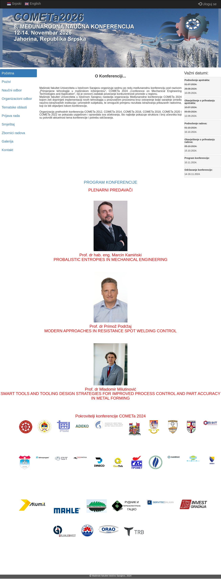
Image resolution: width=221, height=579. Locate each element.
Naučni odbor (12, 90)
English (33, 4)
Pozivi (6, 81)
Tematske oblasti (14, 107)
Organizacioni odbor (17, 99)
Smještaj (8, 124)
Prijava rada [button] (11, 116)
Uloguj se (207, 4)
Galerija (7, 141)
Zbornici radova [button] (13, 133)
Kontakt (7, 150)
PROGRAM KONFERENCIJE (110, 182)
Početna (8, 73)
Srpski (14, 4)
